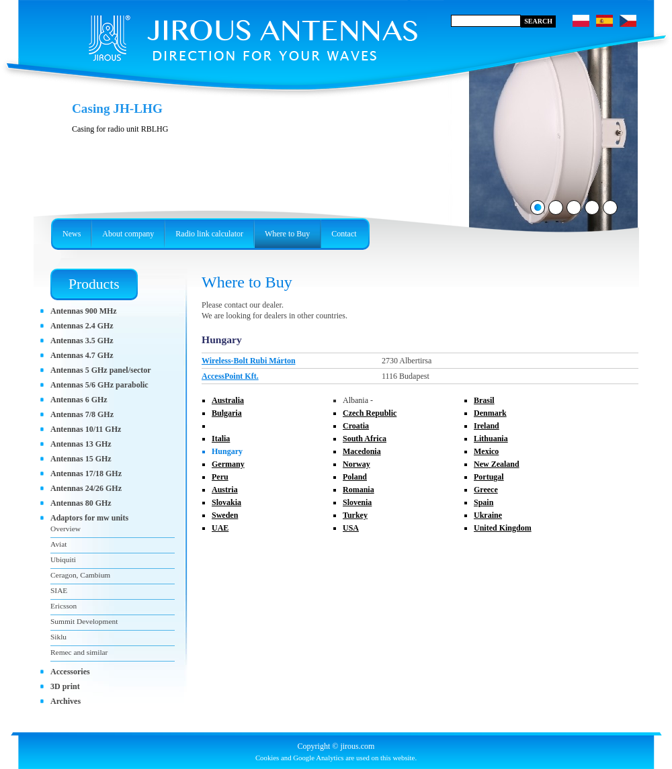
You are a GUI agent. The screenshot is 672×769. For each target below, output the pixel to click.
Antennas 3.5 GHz (82, 340)
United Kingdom (503, 528)
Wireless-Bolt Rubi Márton (249, 360)
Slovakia (226, 502)
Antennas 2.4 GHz (82, 326)
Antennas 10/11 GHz (85, 429)
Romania (358, 489)
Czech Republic (369, 413)
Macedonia (362, 451)
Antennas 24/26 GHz (86, 488)
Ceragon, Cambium (80, 575)
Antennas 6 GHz (79, 400)
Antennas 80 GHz (81, 503)
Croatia (356, 426)
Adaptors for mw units (89, 518)
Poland (355, 477)
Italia (221, 438)
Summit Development (84, 621)
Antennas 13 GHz (81, 444)
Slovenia (357, 502)
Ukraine (488, 515)
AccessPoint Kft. (230, 376)
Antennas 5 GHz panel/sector (100, 370)
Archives (65, 701)
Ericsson (63, 606)
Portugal (489, 477)
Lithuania (491, 438)
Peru (220, 477)
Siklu (58, 637)
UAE (220, 528)
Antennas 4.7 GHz (82, 355)
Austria (225, 489)
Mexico (486, 451)
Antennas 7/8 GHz (82, 414)
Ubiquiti (63, 559)
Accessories (70, 672)
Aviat (58, 544)
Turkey (355, 515)
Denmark (490, 413)
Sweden (225, 515)
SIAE (58, 590)
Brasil (484, 400)
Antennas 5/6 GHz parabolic (99, 385)
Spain (483, 502)
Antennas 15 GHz (81, 459)
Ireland (486, 426)
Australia (228, 400)
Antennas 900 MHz (83, 311)
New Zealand (496, 464)
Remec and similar (79, 652)
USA (351, 528)
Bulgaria (227, 413)
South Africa (364, 438)
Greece (486, 489)
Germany (228, 464)
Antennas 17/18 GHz (86, 473)
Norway (356, 464)
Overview (65, 529)
